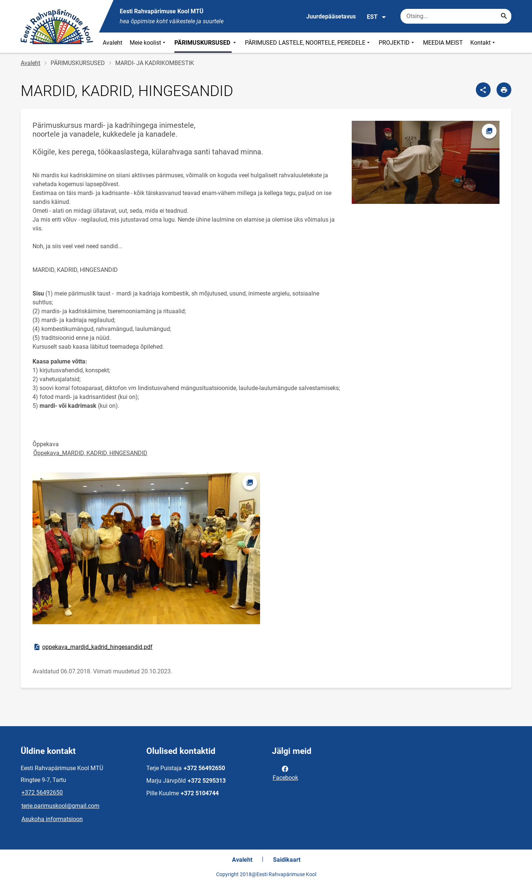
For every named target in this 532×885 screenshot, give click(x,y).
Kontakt (483, 42)
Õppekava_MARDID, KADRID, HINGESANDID (90, 453)
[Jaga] (483, 89)
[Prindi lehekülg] (504, 89)
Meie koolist (148, 42)
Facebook (285, 773)
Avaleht (112, 42)
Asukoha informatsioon (52, 819)
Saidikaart (286, 859)
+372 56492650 (42, 792)
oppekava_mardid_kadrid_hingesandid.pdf (93, 647)
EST (376, 17)
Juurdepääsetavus (331, 16)
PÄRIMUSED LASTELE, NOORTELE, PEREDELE (308, 42)
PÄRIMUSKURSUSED (206, 42)
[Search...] (504, 16)
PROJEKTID (397, 42)
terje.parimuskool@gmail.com (60, 805)
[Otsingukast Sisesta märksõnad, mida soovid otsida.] (455, 16)
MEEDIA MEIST (443, 42)
